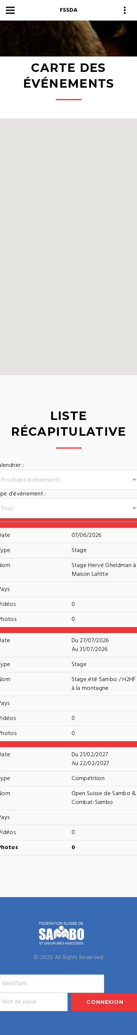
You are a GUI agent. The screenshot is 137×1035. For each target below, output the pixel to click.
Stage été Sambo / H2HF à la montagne (104, 684)
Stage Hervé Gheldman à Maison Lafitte (104, 570)
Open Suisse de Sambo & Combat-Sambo (104, 798)
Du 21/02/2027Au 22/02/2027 (90, 759)
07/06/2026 (87, 535)
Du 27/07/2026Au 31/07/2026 (90, 645)
